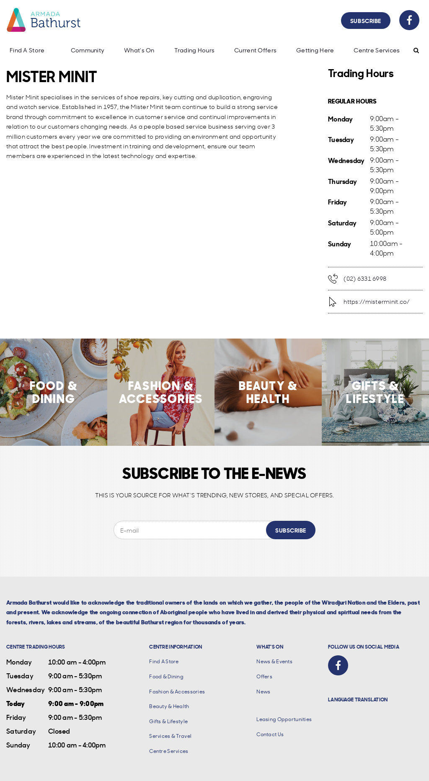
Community (88, 50)
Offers (264, 676)
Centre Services (377, 50)
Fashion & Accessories (177, 691)
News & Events (274, 661)
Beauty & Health (169, 706)
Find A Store (27, 50)
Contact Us (270, 734)
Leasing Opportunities (284, 719)
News (263, 691)
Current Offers (255, 50)
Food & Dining (166, 676)
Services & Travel (170, 736)
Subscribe (365, 20)
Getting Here (315, 50)
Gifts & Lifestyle (168, 721)
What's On (139, 50)
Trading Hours (194, 50)
